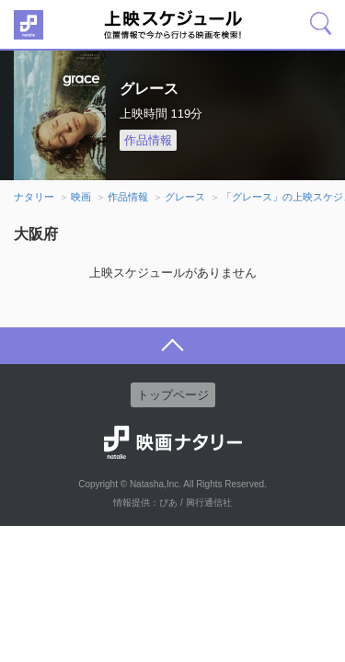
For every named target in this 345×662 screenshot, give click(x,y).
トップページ (173, 395)
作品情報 (148, 140)
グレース (185, 196)
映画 (81, 196)
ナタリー (34, 196)
